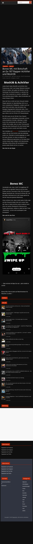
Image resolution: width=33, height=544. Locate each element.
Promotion (24, 506)
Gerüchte (24, 493)
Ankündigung (25, 484)
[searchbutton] (30, 2)
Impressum (3, 485)
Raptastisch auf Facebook (7, 447)
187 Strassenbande (26, 76)
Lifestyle (24, 497)
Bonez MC (8, 78)
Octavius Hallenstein (17, 76)
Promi (23, 504)
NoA (23, 501)
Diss (23, 490)
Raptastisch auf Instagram (7, 449)
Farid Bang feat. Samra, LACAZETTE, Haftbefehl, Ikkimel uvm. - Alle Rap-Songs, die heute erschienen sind (19, 372)
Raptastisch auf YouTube (6, 452)
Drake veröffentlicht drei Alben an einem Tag (14, 339)
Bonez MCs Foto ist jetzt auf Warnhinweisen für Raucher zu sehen (14, 292)
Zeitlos (23, 510)
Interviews (24, 495)
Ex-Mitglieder (13, 78)
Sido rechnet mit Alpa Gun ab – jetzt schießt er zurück (15, 284)
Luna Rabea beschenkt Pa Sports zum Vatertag (15, 377)
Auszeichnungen (26, 486)
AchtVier (4, 78)
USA (23, 508)
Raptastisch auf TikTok (6, 454)
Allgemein (11, 66)
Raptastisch (5, 66)
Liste (23, 499)
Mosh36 (17, 78)
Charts (23, 488)
